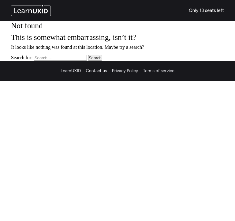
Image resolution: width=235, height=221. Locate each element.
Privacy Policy (125, 70)
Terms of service (158, 70)
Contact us (96, 70)
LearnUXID (71, 70)
